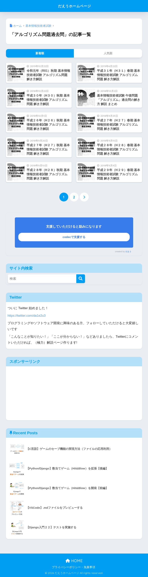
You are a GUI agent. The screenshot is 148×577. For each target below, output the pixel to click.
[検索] (80, 278)
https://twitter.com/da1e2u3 (27, 315)
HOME (74, 560)
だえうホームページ (74, 6)
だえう (128, 252)
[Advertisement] (74, 393)
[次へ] (84, 197)
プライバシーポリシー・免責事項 (73, 567)
